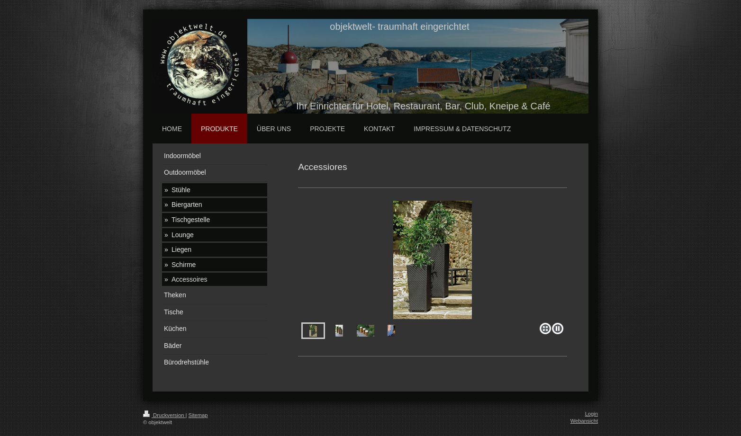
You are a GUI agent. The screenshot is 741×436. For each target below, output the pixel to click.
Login (591, 414)
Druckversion (164, 415)
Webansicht (584, 421)
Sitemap (198, 415)
